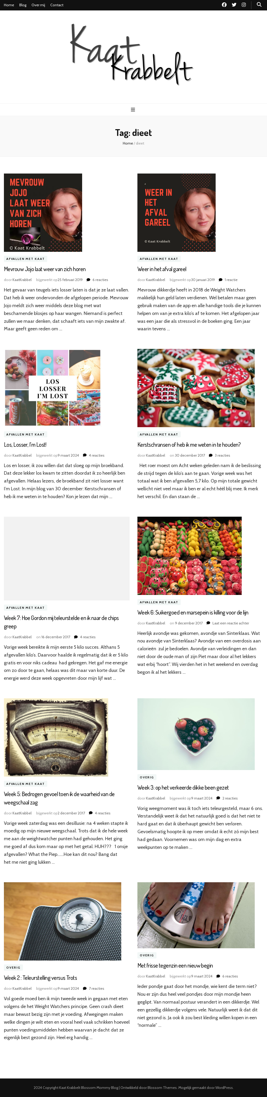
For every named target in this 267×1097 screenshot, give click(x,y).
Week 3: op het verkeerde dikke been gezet (183, 787)
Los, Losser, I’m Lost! (25, 444)
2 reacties (230, 798)
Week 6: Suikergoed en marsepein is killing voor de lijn (192, 612)
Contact (56, 5)
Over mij (38, 5)
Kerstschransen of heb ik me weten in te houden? (189, 444)
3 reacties (222, 455)
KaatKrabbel (22, 279)
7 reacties (96, 988)
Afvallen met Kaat (25, 259)
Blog (22, 5)
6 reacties (100, 279)
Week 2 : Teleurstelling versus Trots (40, 977)
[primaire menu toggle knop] (133, 109)
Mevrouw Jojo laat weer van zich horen (45, 268)
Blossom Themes (162, 1087)
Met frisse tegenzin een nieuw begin (175, 965)
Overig (147, 777)
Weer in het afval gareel (161, 268)
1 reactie (231, 279)
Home (9, 5)
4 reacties (97, 455)
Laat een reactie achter (231, 623)
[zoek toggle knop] (259, 4)
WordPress (224, 1087)
